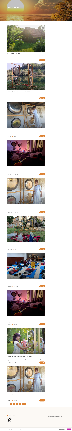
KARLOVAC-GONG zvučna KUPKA (15, 130)
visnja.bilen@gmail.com (12, 413)
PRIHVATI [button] (68, 429)
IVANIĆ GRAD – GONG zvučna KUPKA (16, 281)
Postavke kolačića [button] (62, 429)
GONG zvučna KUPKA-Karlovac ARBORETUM (18, 92)
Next (24, 404)
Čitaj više (42, 60)
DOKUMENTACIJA (51, 414)
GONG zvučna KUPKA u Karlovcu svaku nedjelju (19, 318)
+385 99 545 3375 (11, 415)
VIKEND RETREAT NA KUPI (13, 54)
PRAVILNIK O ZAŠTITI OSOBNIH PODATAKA (55, 416)
